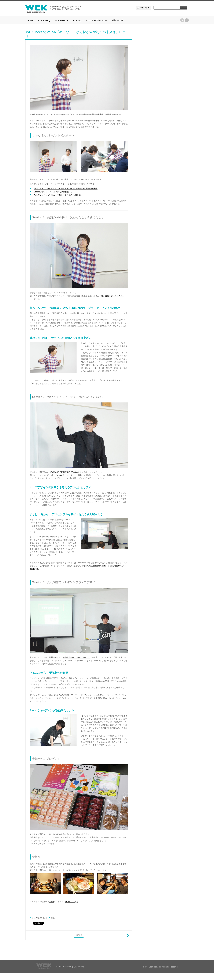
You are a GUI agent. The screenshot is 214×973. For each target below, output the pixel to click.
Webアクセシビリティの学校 (69, 475)
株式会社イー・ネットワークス (76, 657)
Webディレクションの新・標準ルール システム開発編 (57, 195)
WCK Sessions (61, 20)
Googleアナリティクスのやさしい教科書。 (52, 192)
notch (51, 901)
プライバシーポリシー (62, 967)
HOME (30, 20)
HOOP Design (71, 901)
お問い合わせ (117, 20)
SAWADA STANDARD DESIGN (64, 472)
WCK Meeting (44, 20)
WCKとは (77, 20)
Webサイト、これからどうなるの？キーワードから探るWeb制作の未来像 (65, 188)
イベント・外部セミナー (96, 20)
